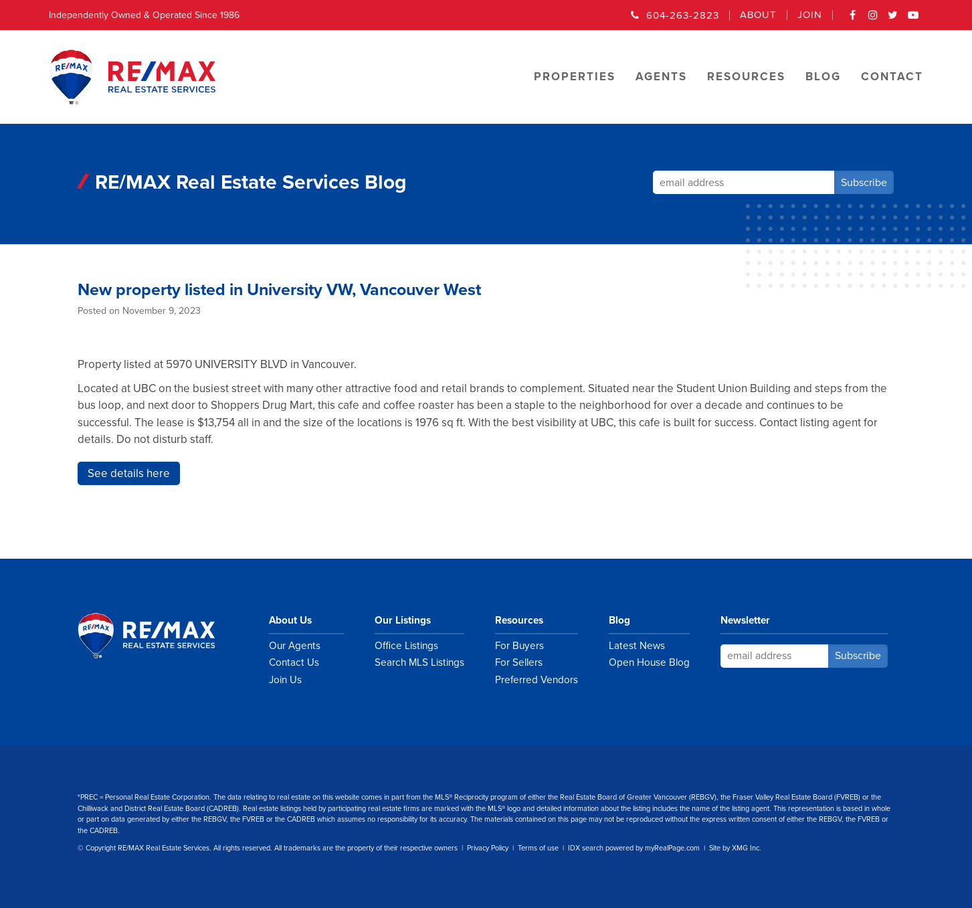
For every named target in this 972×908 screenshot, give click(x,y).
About (758, 15)
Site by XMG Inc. (735, 848)
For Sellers (519, 662)
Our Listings (403, 620)
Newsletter (745, 620)
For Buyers (519, 646)
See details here (129, 473)
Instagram (873, 19)
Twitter (893, 19)
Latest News (637, 646)
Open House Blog (649, 662)
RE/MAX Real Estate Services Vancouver (161, 635)
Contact (892, 77)
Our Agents (294, 646)
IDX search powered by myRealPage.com (634, 848)
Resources (519, 620)
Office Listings (406, 646)
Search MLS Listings (419, 662)
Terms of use (538, 848)
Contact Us (294, 662)
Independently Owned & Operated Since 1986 (144, 15)
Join (809, 15)
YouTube (913, 19)
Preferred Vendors (536, 680)
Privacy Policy (487, 848)
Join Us (285, 680)
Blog (619, 620)
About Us (290, 620)
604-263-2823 (682, 15)
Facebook (853, 19)
